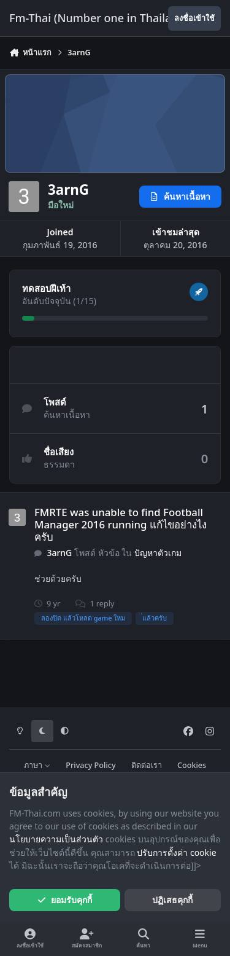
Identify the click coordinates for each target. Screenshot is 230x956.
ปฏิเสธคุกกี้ (172, 900)
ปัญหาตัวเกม (158, 552)
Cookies (191, 765)
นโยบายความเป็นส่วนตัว (56, 839)
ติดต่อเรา (146, 765)
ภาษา (37, 765)
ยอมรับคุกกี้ (64, 900)
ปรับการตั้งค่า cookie (176, 852)
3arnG (59, 552)
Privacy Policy (90, 765)
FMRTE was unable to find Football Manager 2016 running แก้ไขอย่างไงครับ (120, 524)
